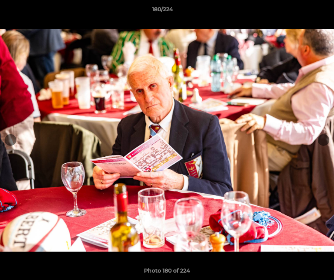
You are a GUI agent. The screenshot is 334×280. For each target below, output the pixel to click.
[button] (301, 11)
